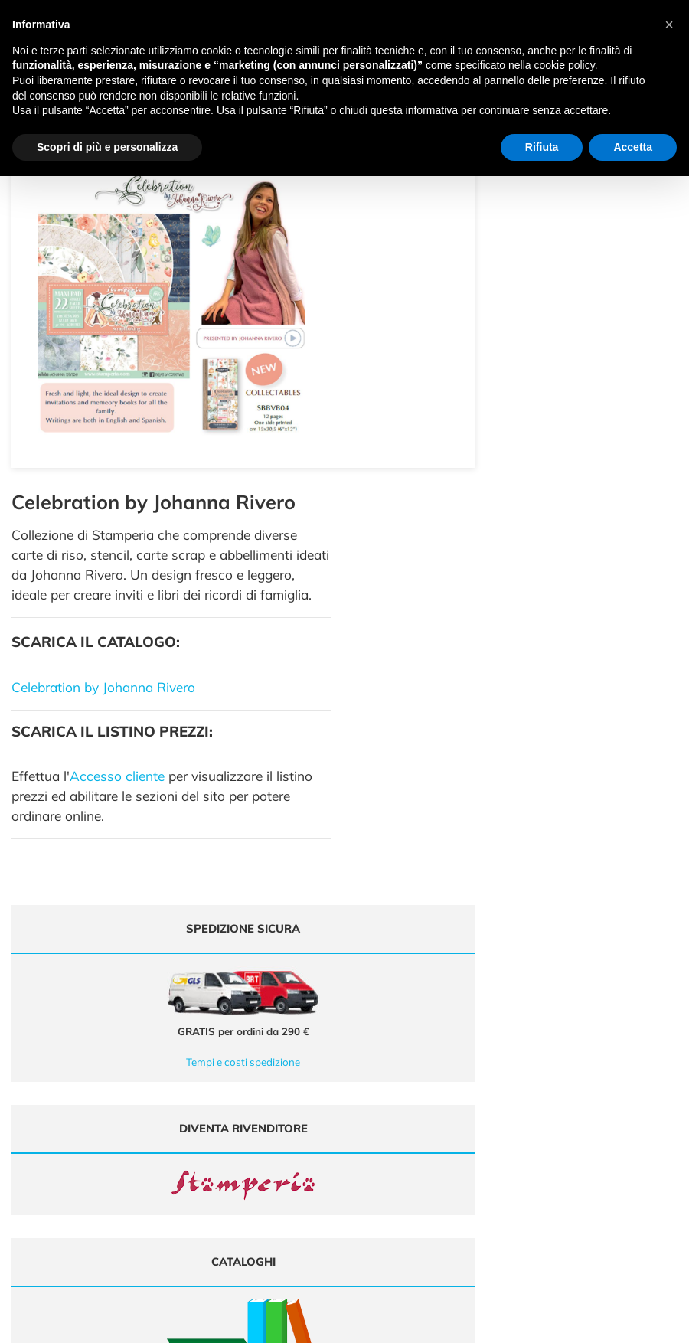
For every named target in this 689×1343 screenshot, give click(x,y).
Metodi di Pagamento (573, 1069)
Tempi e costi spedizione (171, 709)
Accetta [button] (632, 147)
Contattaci (378, 1098)
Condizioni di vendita (572, 1098)
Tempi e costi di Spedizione (585, 1084)
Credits (609, 1322)
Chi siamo (377, 1069)
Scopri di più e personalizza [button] (107, 147)
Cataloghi (376, 1054)
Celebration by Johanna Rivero (449, 334)
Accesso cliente (463, 423)
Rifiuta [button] (542, 147)
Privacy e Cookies (565, 1113)
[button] (669, 24)
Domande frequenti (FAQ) (583, 1054)
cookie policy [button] (564, 65)
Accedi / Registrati (394, 1084)
